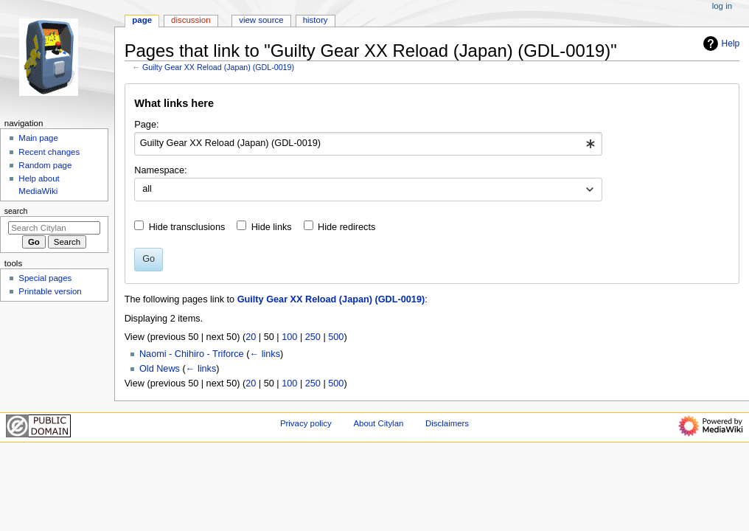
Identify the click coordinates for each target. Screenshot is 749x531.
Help (720, 43)
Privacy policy (306, 423)
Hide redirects (346, 227)
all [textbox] (147, 189)
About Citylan (378, 423)
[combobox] (368, 144)
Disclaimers (447, 423)
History (315, 19)
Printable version (49, 291)
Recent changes (49, 152)
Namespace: (160, 170)
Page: (146, 124)
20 (250, 337)
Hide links (271, 227)
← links (264, 354)
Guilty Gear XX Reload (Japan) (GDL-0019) (218, 67)
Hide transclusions (187, 227)
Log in (722, 5)
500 (336, 337)
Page (142, 19)
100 (289, 337)
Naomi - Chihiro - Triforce (191, 354)
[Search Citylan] (54, 228)
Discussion (190, 19)
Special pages (45, 278)
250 (313, 337)
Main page (38, 137)
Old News (159, 369)
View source (261, 19)
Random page (45, 165)
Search (16, 210)
